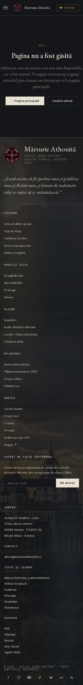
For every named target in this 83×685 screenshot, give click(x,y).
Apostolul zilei (13, 282)
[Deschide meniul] (5, 8)
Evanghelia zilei (13, 275)
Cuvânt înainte (13, 408)
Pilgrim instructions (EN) (20, 371)
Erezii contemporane (17, 245)
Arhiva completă (14, 252)
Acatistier (10, 601)
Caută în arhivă (62, 101)
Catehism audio (14, 341)
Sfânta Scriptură (15, 583)
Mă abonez (67, 483)
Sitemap (9, 634)
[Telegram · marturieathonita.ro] (50, 677)
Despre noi (11, 416)
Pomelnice (11, 607)
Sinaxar (8, 297)
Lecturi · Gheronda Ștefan (20, 334)
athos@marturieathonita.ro (22, 556)
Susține (68, 7)
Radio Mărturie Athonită (19, 327)
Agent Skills (12, 652)
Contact (9, 423)
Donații (9, 430)
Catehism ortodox (15, 238)
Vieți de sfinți (12, 231)
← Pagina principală (25, 101)
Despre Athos (13, 378)
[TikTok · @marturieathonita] (40, 677)
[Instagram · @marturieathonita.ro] (19, 677)
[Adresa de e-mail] (30, 483)
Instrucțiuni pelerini (16, 364)
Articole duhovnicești (17, 224)
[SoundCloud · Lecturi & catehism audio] (61, 677)
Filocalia (10, 595)
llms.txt (9, 640)
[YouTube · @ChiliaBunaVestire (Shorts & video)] (29, 677)
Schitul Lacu (11, 386)
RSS (7, 628)
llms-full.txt (11, 646)
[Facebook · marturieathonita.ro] (8, 677)
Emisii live (10, 320)
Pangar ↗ (10, 444)
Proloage (10, 290)
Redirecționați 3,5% (17, 437)
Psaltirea (10, 589)
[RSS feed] (72, 677)
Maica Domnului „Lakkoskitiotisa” (27, 578)
